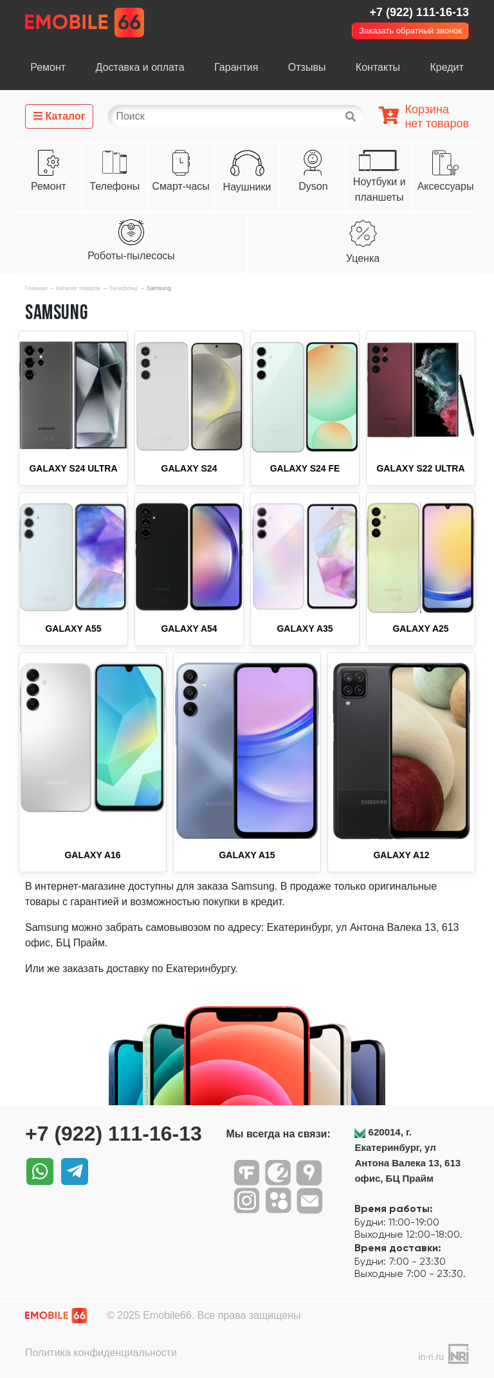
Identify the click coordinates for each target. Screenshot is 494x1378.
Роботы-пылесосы (131, 255)
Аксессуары (445, 186)
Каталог (59, 116)
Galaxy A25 (420, 628)
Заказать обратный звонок (410, 30)
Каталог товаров (78, 288)
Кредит (446, 67)
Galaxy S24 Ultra (73, 468)
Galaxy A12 (401, 855)
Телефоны (114, 186)
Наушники (247, 186)
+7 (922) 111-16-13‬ (419, 12)
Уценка (363, 258)
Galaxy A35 (305, 628)
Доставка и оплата (140, 67)
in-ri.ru (431, 1357)
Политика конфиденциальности (101, 1352)
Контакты (378, 67)
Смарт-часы (180, 186)
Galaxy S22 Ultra (420, 468)
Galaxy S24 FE (305, 468)
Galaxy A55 (73, 628)
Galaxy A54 (189, 628)
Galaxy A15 (247, 855)
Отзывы (307, 67)
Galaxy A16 (92, 855)
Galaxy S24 (189, 468)
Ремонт (48, 67)
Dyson (312, 186)
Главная (36, 288)
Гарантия (236, 67)
